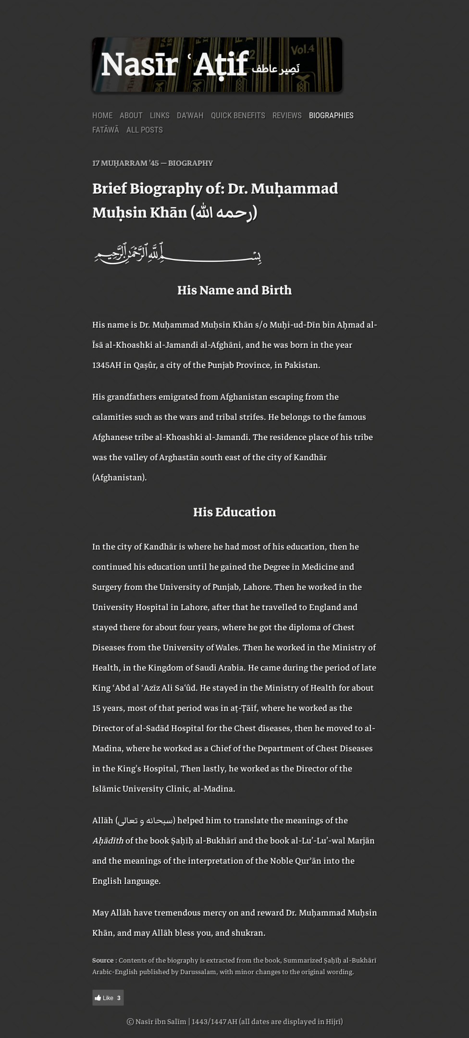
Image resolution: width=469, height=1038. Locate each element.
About (131, 115)
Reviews (287, 115)
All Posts (144, 129)
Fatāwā (105, 129)
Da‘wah (190, 115)
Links (160, 115)
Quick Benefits (238, 115)
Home (102, 115)
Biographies (331, 115)
